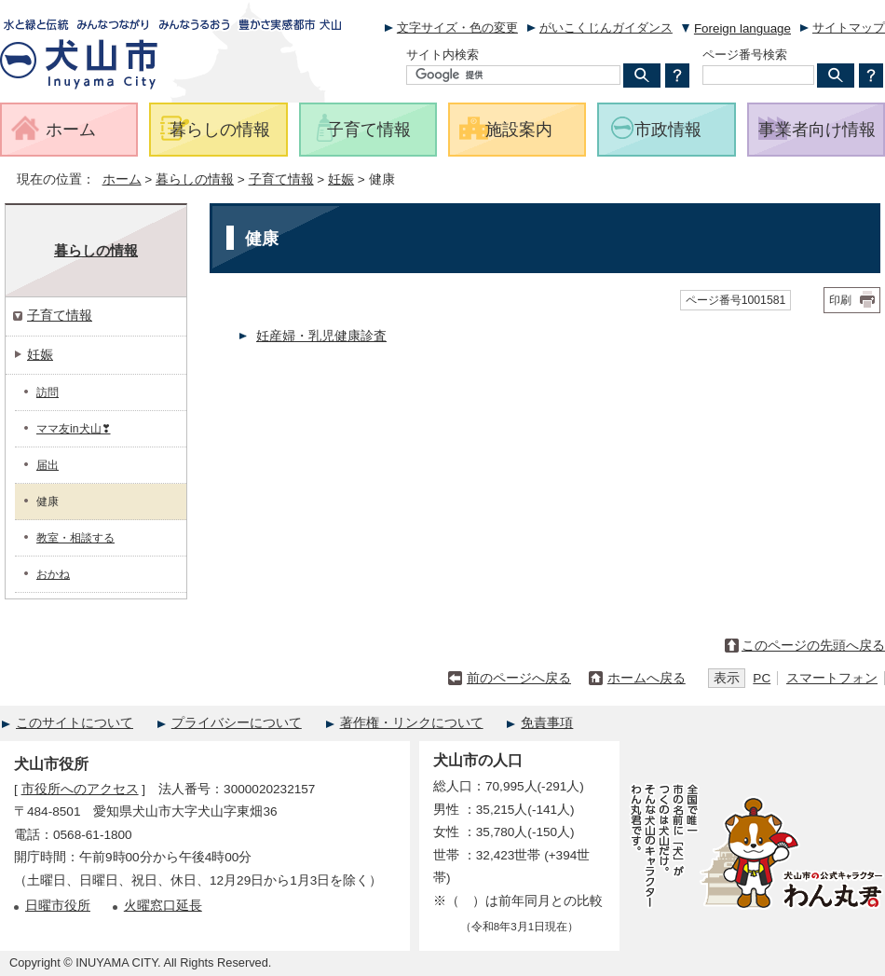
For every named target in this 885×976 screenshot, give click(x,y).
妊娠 (341, 179)
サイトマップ (848, 27)
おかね (53, 574)
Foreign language (742, 28)
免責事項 (547, 723)
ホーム (122, 179)
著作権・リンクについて (411, 723)
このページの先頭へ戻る (813, 646)
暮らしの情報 (195, 179)
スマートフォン (832, 678)
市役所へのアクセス (80, 789)
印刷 (840, 300)
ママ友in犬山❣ (73, 428)
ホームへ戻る (646, 678)
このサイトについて (74, 723)
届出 (47, 465)
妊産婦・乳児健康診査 (321, 336)
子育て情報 (281, 179)
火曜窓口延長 (163, 906)
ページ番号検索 (744, 55)
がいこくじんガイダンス (606, 27)
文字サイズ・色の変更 (457, 27)
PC (761, 678)
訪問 (47, 392)
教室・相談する (75, 537)
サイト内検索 (442, 55)
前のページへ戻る (519, 678)
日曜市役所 (57, 906)
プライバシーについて (236, 723)
